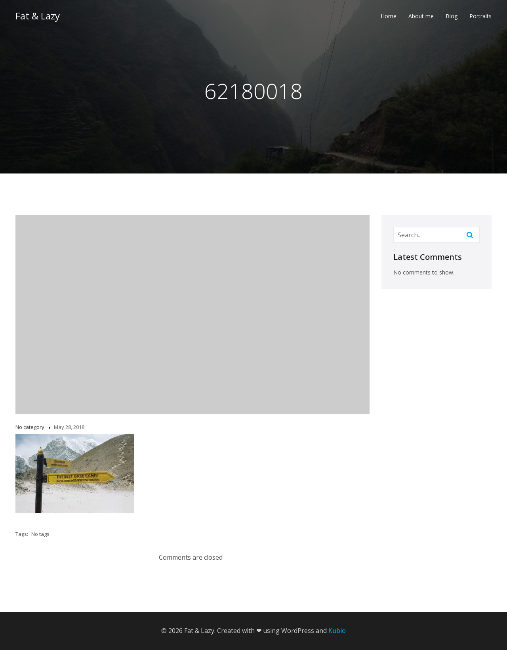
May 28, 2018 (69, 427)
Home (388, 18)
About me (421, 18)
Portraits (480, 18)
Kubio (337, 630)
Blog (451, 18)
